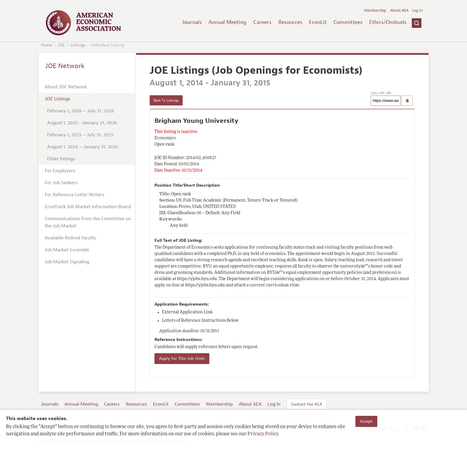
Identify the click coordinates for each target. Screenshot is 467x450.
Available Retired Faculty (70, 238)
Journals (192, 22)
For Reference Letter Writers (74, 195)
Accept (366, 421)
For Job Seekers (61, 183)
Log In (417, 10)
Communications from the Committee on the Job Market (88, 222)
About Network (66, 87)
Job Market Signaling (67, 262)
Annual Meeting (227, 22)
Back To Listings (166, 100)
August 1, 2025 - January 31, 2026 (82, 123)
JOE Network (65, 66)
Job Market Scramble (67, 250)
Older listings (61, 159)
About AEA (399, 10)
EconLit (318, 22)
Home (46, 45)
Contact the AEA (306, 404)
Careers (262, 22)
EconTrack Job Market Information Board (88, 207)
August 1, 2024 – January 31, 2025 (82, 147)
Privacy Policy (262, 434)
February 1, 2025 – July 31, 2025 (80, 135)
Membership (375, 10)
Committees (348, 22)
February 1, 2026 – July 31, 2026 (80, 111)
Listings (77, 45)
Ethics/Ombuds (387, 22)
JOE (61, 45)
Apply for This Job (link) (182, 358)
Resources (290, 22)
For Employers (60, 171)
